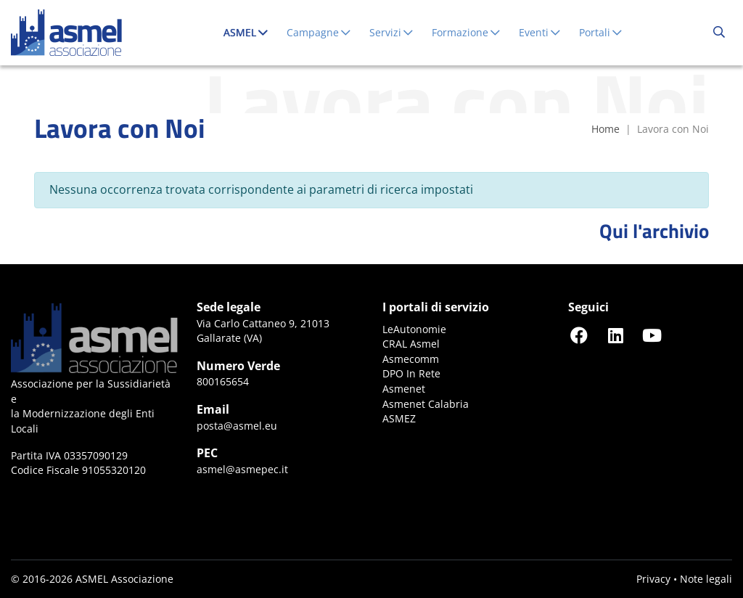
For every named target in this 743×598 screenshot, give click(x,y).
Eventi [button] (540, 32)
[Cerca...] (719, 32)
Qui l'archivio (654, 230)
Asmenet (403, 389)
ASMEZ (399, 418)
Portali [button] (601, 32)
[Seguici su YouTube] (651, 335)
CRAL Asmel (411, 344)
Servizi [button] (391, 32)
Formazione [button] (466, 32)
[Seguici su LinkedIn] (615, 335)
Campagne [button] (319, 32)
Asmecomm (410, 359)
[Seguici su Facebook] (579, 335)
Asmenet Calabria (425, 404)
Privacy (653, 579)
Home (605, 129)
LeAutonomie (414, 329)
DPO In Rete (411, 373)
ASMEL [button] (249, 32)
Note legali (706, 579)
